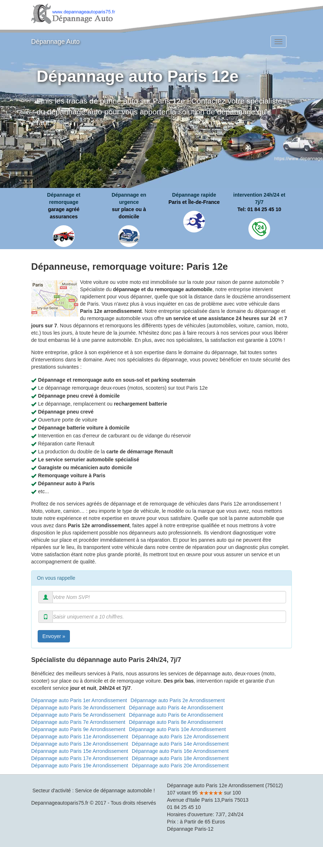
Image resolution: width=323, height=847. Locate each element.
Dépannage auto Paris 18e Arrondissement (180, 758)
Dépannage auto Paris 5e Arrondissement (78, 715)
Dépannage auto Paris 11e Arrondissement (79, 736)
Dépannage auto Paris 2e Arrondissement (178, 700)
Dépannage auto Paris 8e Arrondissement (176, 722)
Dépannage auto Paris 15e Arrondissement (79, 751)
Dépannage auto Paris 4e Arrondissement (176, 707)
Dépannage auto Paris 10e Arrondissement (177, 729)
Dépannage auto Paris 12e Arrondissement (180, 736)
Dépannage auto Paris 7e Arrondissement (78, 722)
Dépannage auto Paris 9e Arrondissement (78, 729)
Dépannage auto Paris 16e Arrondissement (180, 751)
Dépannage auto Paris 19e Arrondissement (79, 765)
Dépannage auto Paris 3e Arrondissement (78, 707)
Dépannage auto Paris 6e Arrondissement (176, 715)
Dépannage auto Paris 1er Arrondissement (79, 700)
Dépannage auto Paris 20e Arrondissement (180, 765)
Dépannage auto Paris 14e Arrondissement (180, 744)
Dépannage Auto (55, 41)
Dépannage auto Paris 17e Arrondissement (79, 758)
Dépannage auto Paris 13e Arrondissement (79, 744)
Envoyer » (53, 636)
